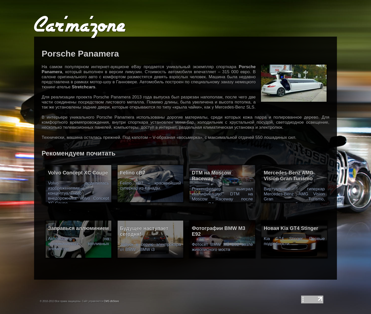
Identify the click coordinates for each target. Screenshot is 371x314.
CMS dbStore (111, 301)
